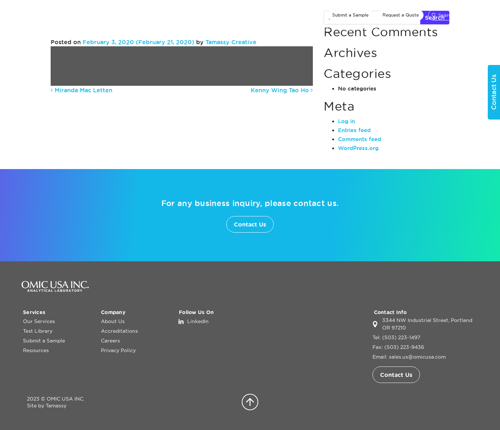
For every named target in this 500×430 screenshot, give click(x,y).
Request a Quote (401, 15)
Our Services (307, 28)
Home (268, 28)
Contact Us (458, 28)
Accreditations (119, 331)
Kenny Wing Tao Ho (282, 90)
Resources (36, 350)
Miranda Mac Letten (81, 90)
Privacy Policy (118, 350)
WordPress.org (358, 148)
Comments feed (359, 139)
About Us (410, 28)
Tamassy (56, 405)
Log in (346, 121)
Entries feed (354, 130)
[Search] (453, 15)
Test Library (365, 28)
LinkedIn (198, 321)
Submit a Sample (350, 15)
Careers (110, 340)
